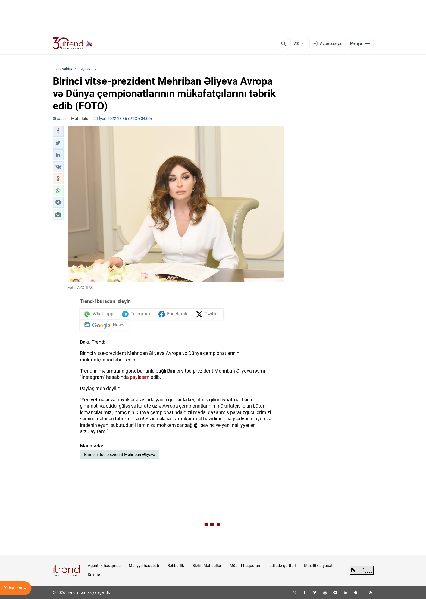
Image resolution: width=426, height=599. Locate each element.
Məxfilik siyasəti (319, 565)
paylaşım (139, 377)
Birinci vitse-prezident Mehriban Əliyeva (119, 454)
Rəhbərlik (175, 565)
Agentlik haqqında (104, 565)
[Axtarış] (283, 43)
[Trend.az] (73, 43)
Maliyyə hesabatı (144, 565)
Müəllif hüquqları (245, 565)
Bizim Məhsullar (206, 565)
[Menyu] (360, 43)
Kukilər (94, 574)
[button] (58, 131)
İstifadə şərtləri (282, 565)
